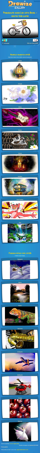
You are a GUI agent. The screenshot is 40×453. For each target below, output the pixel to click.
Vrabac (20, 130)
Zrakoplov (20, 352)
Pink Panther (20, 199)
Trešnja (20, 398)
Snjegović (20, 259)
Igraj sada (16, 443)
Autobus (20, 176)
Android (31, 445)
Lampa (20, 60)
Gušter (20, 305)
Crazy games (4, 447)
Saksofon (20, 328)
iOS (35, 445)
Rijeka (20, 282)
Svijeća (20, 153)
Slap (20, 222)
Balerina (20, 421)
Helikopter (20, 375)
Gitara (20, 107)
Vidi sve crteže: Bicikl (32, 43)
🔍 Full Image (5, 43)
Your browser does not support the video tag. (20, 28)
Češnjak (20, 84)
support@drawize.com (22, 449)
